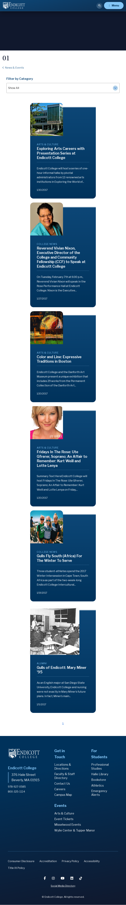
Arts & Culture (64, 813)
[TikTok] (80, 878)
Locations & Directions (62, 766)
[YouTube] (63, 878)
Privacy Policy (70, 861)
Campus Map (63, 795)
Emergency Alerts (99, 793)
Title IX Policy (16, 868)
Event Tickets (63, 819)
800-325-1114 (16, 791)
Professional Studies (100, 766)
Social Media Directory (63, 886)
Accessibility (92, 861)
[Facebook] (45, 878)
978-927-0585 (17, 786)
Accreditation (48, 861)
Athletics (97, 785)
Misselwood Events (67, 825)
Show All (63, 88)
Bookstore (98, 780)
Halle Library (99, 774)
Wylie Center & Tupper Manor (74, 830)
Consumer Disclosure (21, 861)
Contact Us (62, 783)
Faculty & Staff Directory (64, 776)
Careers (59, 789)
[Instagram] (53, 878)
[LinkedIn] (72, 878)
